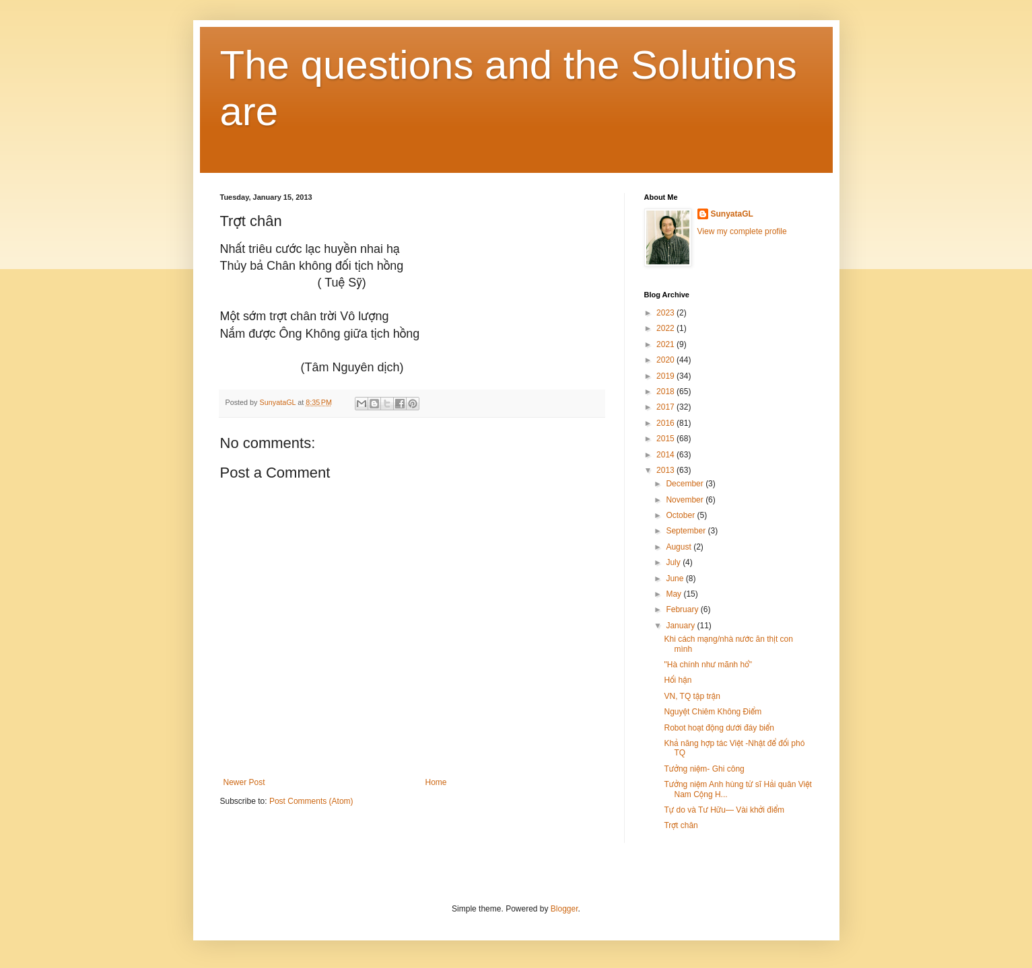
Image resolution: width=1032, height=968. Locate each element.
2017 (666, 407)
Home (436, 782)
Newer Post (244, 782)
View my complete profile (742, 231)
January (681, 625)
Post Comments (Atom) (311, 801)
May (674, 594)
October (681, 515)
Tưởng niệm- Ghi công (704, 769)
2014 (666, 454)
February (683, 609)
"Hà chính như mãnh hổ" (707, 664)
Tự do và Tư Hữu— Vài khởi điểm (724, 810)
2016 (666, 423)
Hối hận (677, 680)
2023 (666, 313)
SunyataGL (732, 214)
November (686, 500)
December (686, 483)
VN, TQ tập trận (692, 696)
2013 (666, 470)
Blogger (564, 909)
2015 (666, 438)
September (687, 530)
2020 (666, 360)
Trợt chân (680, 825)
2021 (666, 344)
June (675, 578)
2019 (666, 376)
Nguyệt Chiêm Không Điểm (712, 711)
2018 (666, 391)
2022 (666, 328)
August (679, 547)
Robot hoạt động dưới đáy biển (719, 728)
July (674, 562)
